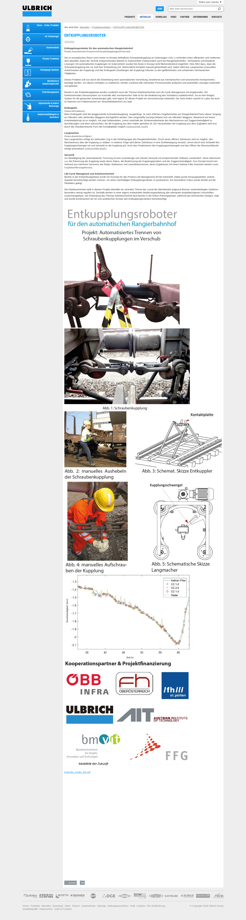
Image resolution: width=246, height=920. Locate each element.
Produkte (130, 17)
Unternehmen (200, 17)
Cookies (141, 905)
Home (26, 905)
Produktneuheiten (101, 27)
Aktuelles (145, 17)
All (82, 882)
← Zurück (70, 882)
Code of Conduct (63, 909)
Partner (184, 17)
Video (173, 17)
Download (161, 17)
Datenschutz (46, 909)
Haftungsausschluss (117, 905)
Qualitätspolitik (30, 909)
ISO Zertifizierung (156, 905)
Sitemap (101, 905)
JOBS (159, 8)
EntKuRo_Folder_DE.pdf (77, 772)
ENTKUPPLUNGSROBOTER (37, 11)
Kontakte (217, 17)
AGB (132, 905)
